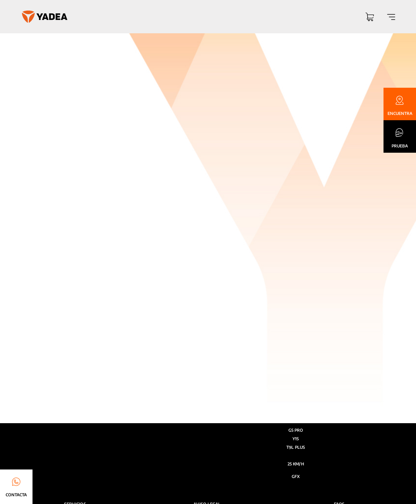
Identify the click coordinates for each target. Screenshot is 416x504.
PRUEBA (400, 145)
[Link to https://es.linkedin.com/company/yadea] (328, 341)
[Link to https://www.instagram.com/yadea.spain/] (282, 341)
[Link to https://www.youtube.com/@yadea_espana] (297, 341)
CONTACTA (16, 494)
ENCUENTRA (400, 113)
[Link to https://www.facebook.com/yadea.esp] (313, 341)
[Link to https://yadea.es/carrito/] (369, 17)
